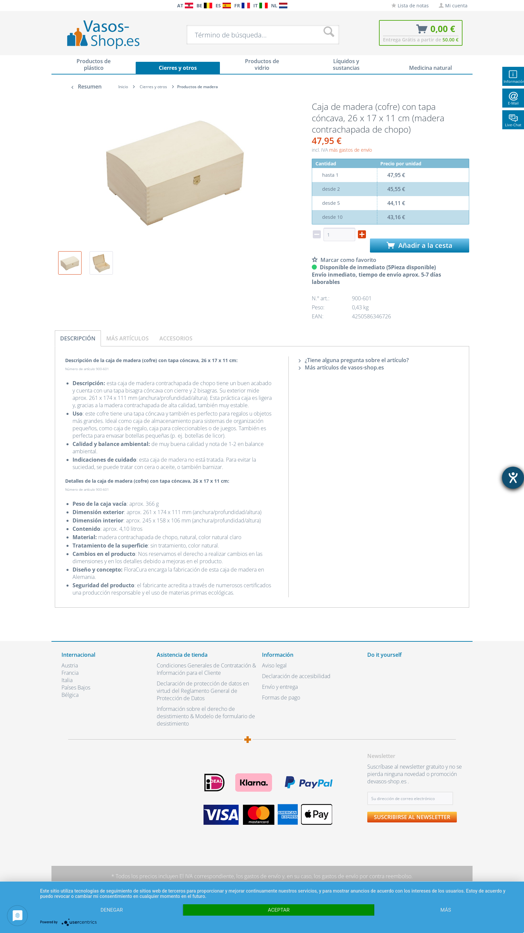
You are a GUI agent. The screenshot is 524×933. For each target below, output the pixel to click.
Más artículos (127, 338)
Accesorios (175, 338)
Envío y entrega (280, 686)
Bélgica (70, 694)
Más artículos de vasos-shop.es (341, 367)
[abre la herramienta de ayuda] (513, 478)
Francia (70, 672)
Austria (69, 665)
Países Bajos (75, 687)
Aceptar (279, 910)
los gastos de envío (258, 876)
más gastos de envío (350, 150)
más (445, 910)
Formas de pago (281, 697)
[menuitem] (64, 5)
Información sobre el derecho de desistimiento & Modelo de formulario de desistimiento (206, 716)
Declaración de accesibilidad (296, 676)
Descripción (78, 338)
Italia (67, 680)
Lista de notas (410, 5)
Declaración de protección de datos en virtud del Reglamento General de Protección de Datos (203, 691)
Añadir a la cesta (419, 245)
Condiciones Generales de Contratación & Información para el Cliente (206, 669)
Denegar (112, 910)
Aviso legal (274, 665)
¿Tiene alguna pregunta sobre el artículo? (354, 360)
